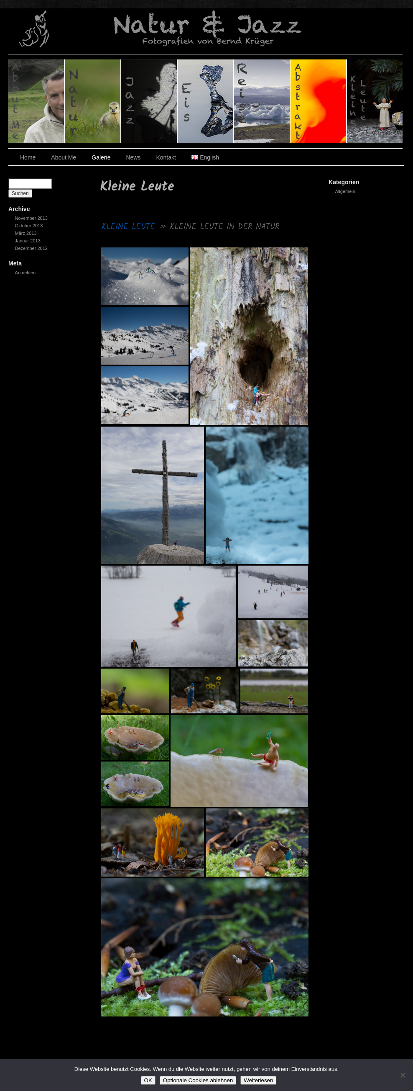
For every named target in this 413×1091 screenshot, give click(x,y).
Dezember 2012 (31, 248)
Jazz (149, 101)
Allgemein (345, 191)
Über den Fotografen (36, 101)
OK (148, 1080)
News (133, 157)
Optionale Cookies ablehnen (198, 1080)
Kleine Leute (375, 101)
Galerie (101, 157)
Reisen (262, 101)
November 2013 (31, 218)
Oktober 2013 (29, 225)
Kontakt (166, 157)
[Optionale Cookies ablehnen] (402, 1075)
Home (28, 157)
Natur (93, 101)
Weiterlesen (258, 1080)
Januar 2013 (28, 240)
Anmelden (25, 272)
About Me (63, 157)
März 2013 (26, 233)
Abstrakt (319, 101)
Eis (206, 101)
